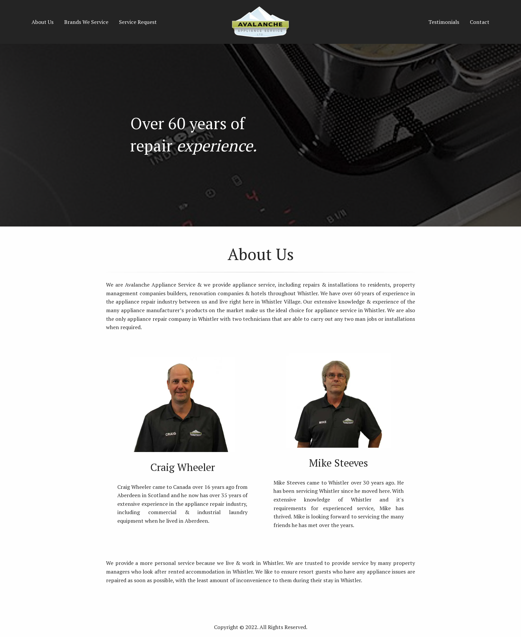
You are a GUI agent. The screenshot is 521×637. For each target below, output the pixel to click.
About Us (42, 22)
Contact (479, 22)
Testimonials (443, 22)
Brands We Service (86, 22)
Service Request (138, 22)
